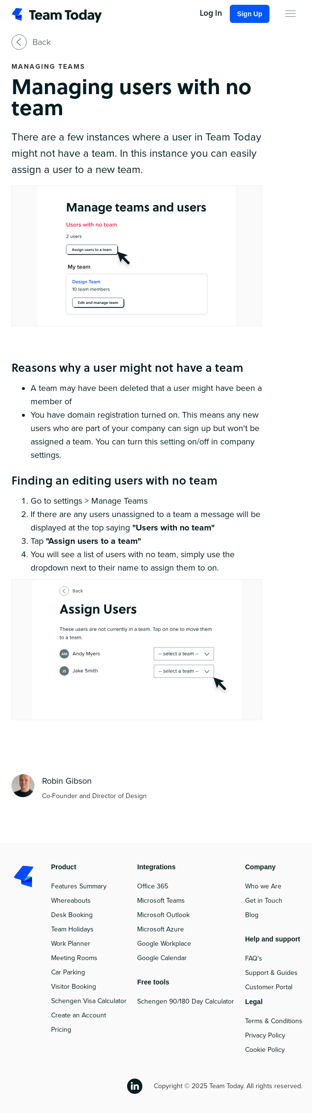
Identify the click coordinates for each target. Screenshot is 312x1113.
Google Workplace (164, 944)
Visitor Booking (73, 987)
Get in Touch (263, 901)
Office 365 (152, 886)
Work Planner (70, 944)
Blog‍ (251, 915)
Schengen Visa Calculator (89, 1001)
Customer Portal (268, 987)
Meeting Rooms (74, 958)
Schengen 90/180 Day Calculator (185, 1001)
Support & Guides (271, 973)
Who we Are (263, 886)
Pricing (61, 1030)
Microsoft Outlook (163, 915)
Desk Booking (72, 915)
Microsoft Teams (161, 901)
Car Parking (68, 972)
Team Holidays (72, 929)
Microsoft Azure (160, 929)
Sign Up (249, 14)
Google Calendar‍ (162, 958)
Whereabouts (71, 901)
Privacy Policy (265, 1035)
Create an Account (78, 1015)
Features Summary (79, 886)
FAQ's (253, 958)
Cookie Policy (265, 1050)
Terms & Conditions (273, 1021)
